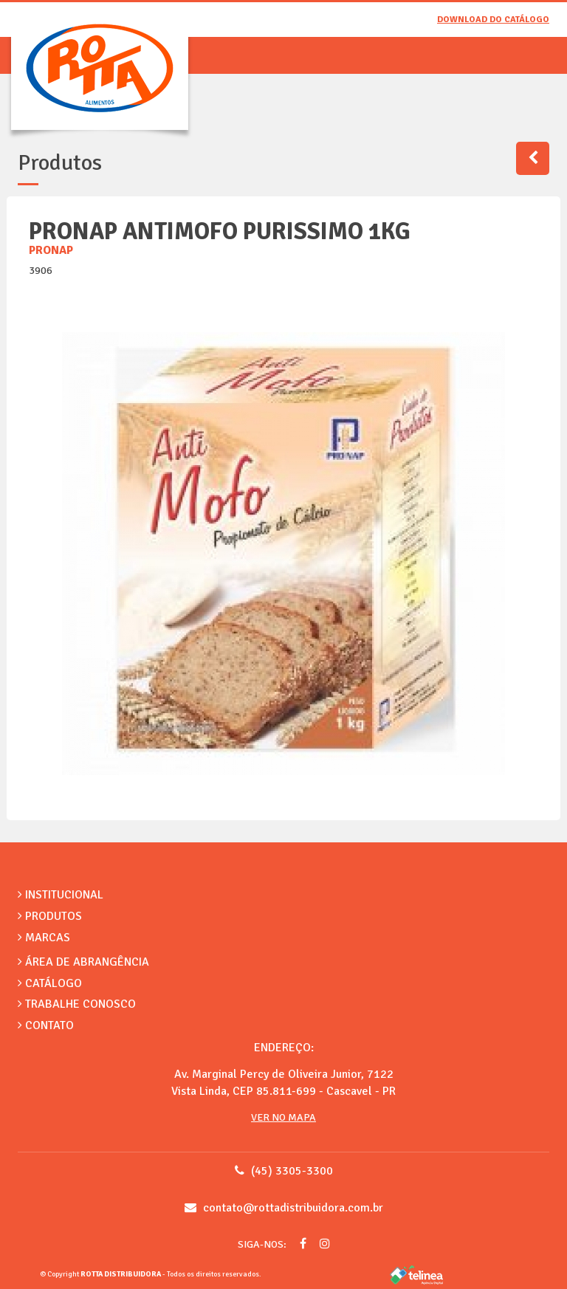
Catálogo (50, 983)
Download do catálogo (493, 19)
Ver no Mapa (283, 1117)
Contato (46, 1025)
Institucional (60, 894)
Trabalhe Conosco (77, 1004)
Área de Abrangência (83, 962)
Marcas (44, 937)
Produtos (50, 916)
